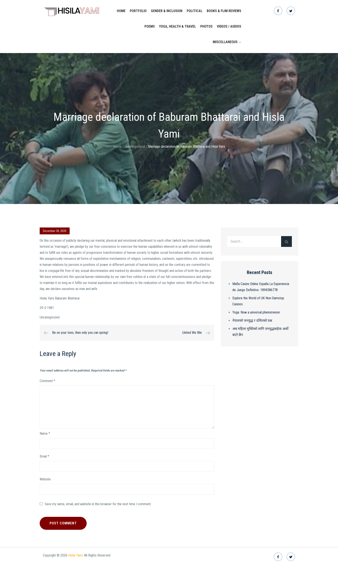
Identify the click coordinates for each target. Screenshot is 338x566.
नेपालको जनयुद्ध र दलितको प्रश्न (252, 320)
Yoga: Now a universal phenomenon (256, 312)
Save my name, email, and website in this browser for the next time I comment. (98, 504)
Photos (206, 26)
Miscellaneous (227, 42)
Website (45, 479)
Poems (149, 26)
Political (194, 11)
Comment (47, 381)
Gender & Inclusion (166, 11)
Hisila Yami (75, 555)
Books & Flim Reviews (224, 11)
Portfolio (138, 11)
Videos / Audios (229, 26)
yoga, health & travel (177, 26)
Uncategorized (49, 317)
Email (44, 456)
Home (121, 11)
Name (45, 433)
